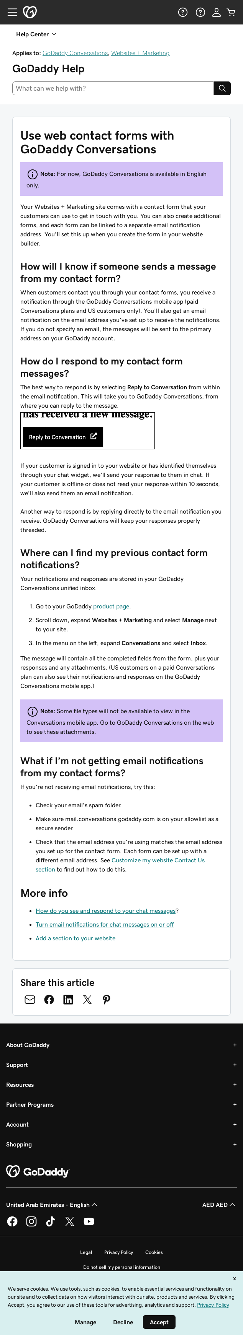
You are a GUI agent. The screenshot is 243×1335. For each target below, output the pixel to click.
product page (111, 606)
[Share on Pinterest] (106, 1000)
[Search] (222, 88)
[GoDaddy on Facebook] (12, 1225)
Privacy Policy (118, 1252)
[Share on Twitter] (87, 1000)
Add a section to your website (75, 938)
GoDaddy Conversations (75, 53)
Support (17, 1065)
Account (17, 1124)
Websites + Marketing (140, 53)
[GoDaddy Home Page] (38, 1171)
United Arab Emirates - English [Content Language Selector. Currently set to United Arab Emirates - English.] (52, 1204)
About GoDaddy (27, 1045)
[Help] (182, 12)
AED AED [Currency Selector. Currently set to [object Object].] (219, 1204)
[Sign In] (216, 12)
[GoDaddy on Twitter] (70, 1225)
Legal (86, 1252)
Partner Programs (30, 1104)
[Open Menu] (9, 12)
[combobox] (113, 88)
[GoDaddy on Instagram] (31, 1225)
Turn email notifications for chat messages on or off (105, 924)
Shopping (19, 1144)
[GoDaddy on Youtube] (89, 1225)
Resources (20, 1084)
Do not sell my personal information (121, 1267)
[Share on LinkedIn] (68, 1000)
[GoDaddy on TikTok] (50, 1225)
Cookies (154, 1252)
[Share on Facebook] (49, 1000)
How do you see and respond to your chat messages (106, 910)
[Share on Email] (29, 1000)
